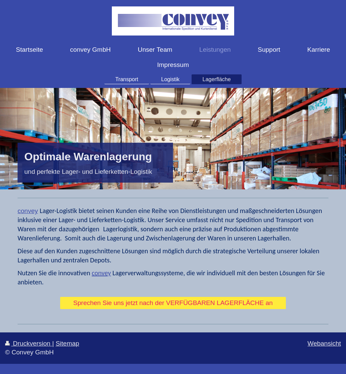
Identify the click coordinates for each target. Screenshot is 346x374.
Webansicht (324, 343)
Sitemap (67, 343)
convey (28, 210)
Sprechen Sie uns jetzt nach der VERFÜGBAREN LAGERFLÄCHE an (173, 302)
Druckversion (28, 343)
